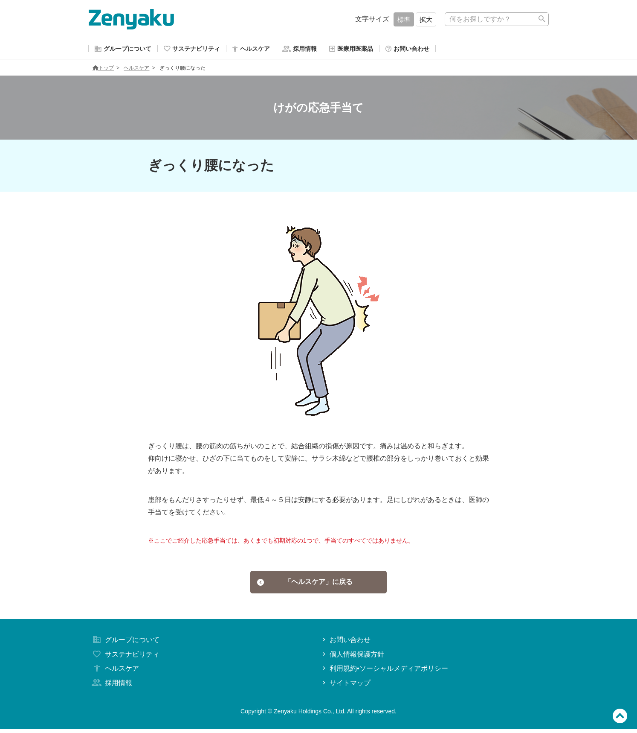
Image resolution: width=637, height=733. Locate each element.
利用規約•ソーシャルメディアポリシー (384, 672)
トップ (103, 70)
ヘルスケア (136, 70)
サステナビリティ (124, 658)
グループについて (124, 644)
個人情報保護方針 (352, 658)
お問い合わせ (346, 644)
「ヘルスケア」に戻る (305, 584)
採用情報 (111, 687)
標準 (403, 19)
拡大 (426, 19)
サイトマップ (346, 687)
